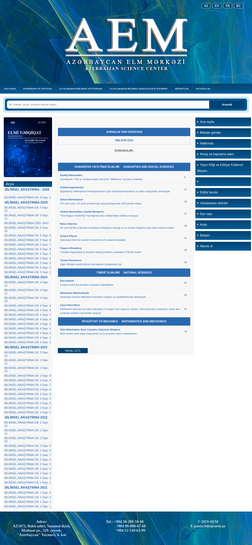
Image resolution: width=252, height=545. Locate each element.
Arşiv (202, 224)
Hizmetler (182, 88)
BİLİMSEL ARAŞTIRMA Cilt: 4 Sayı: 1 (27, 342)
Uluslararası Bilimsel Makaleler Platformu (139, 88)
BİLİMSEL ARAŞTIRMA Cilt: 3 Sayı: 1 (27, 412)
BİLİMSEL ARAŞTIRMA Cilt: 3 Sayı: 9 (27, 375)
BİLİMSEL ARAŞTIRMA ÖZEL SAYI (26, 223)
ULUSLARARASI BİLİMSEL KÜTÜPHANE (80, 88)
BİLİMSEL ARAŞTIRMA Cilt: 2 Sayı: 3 (27, 473)
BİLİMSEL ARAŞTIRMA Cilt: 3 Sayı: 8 (27, 380)
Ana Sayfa (10, 88)
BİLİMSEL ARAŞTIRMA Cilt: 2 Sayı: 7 (27, 455)
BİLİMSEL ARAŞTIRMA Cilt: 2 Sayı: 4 (27, 468)
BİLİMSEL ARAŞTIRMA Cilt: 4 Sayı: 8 (27, 310)
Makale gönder (209, 132)
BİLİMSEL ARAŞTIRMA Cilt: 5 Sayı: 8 (27, 240)
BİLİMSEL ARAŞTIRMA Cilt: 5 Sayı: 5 (27, 253)
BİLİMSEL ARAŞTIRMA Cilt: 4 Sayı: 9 (27, 305)
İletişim (203, 235)
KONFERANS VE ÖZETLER (37, 88)
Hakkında (205, 143)
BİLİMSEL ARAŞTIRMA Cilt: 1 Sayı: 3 (27, 497)
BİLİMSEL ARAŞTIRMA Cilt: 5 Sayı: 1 (27, 272)
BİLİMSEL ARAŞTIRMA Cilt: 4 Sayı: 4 (27, 328)
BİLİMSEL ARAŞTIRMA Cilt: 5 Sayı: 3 (27, 263)
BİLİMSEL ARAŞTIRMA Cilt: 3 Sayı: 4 (27, 398)
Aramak (227, 104)
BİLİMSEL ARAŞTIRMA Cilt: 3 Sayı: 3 (27, 403)
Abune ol (205, 246)
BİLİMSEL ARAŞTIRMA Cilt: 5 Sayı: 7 (27, 244)
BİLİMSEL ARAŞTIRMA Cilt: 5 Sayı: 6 (27, 249)
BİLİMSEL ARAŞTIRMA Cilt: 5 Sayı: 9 (27, 235)
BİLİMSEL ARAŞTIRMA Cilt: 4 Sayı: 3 (27, 333)
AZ (206, 5)
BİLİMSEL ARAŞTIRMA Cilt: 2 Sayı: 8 (27, 450)
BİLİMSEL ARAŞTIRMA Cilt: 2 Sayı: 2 (27, 477)
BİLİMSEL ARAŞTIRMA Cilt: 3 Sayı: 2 (27, 407)
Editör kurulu (207, 192)
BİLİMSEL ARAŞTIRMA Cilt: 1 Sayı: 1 (27, 506)
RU (238, 5)
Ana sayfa (205, 122)
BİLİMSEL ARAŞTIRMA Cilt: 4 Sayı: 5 (27, 323)
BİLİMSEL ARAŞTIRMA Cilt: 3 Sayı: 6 (27, 389)
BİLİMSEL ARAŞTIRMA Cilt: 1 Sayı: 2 (27, 501)
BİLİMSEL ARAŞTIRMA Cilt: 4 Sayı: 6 (27, 319)
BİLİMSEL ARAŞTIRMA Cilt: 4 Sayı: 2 (27, 337)
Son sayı (204, 214)
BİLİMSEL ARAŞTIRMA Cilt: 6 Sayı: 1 (27, 197)
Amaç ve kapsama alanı (215, 154)
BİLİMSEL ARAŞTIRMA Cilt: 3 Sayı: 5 (27, 394)
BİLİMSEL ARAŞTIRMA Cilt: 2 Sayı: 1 (27, 482)
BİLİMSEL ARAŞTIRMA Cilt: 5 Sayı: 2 (27, 267)
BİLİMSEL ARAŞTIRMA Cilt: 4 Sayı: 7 (27, 314)
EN (217, 5)
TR (227, 5)
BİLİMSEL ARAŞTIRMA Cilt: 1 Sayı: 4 (27, 492)
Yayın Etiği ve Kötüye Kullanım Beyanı (220, 168)
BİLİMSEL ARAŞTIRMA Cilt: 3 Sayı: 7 (27, 384)
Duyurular (203, 88)
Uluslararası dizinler (212, 203)
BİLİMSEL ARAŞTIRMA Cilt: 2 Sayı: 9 (27, 445)
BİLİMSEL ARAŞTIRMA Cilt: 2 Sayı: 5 (27, 464)
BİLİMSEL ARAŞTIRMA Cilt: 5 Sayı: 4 (27, 258)
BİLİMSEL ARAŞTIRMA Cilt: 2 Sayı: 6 (27, 459)
